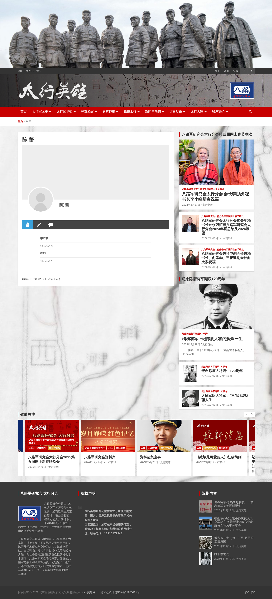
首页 (23, 111)
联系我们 (218, 111)
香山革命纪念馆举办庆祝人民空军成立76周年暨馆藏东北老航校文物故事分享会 (233, 522)
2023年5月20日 (149, 462)
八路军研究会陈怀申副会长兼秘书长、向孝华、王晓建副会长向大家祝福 (226, 257)
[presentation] (246, 414)
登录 (217, 71)
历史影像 (175, 111)
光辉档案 (87, 111)
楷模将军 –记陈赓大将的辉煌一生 (212, 338)
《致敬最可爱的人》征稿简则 (218, 457)
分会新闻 (41, 448)
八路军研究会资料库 (95, 448)
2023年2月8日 (204, 462)
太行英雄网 (88, 592)
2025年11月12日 (224, 510)
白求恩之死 (221, 554)
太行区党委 (64, 111)
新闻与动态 (153, 111)
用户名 (44, 238)
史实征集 (108, 111)
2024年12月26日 (94, 462)
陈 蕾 (64, 205)
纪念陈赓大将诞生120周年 (222, 371)
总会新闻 (152, 448)
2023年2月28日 (191, 344)
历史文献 (120, 448)
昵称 (43, 253)
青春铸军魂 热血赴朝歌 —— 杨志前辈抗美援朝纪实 (233, 503)
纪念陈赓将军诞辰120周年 (195, 333)
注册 (226, 71)
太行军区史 (40, 111)
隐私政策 (106, 592)
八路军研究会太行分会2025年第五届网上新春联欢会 (51, 441)
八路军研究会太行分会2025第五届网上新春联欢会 (51, 459)
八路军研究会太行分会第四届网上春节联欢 (203, 189)
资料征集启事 (150, 457)
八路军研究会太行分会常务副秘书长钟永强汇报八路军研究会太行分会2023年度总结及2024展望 (226, 226)
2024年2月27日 (191, 204)
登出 (235, 71)
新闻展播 (223, 448)
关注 (31, 448)
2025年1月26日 (37, 466)
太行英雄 (207, 204)
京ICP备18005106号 (127, 592)
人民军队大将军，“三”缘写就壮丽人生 (225, 398)
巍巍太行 (130, 111)
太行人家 (197, 111)
